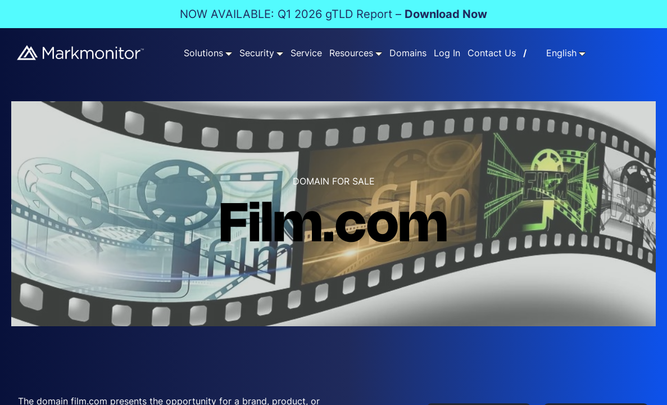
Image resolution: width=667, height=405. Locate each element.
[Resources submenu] (378, 53)
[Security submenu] (279, 53)
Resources (351, 53)
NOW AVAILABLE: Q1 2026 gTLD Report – (333, 14)
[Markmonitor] (81, 52)
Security (256, 53)
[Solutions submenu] (228, 53)
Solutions (203, 53)
